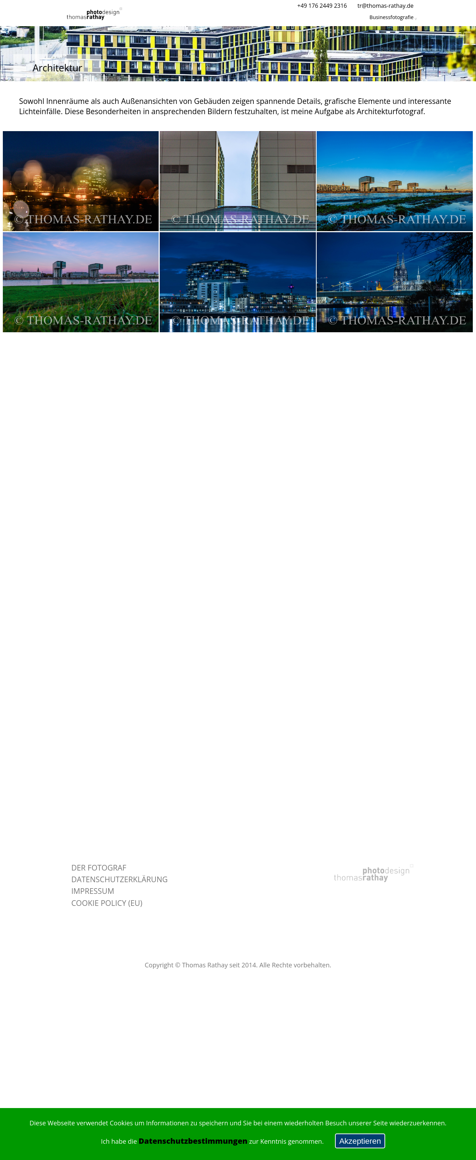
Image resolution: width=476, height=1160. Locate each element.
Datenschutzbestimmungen (193, 1141)
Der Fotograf (99, 867)
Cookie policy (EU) (106, 903)
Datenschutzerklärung (119, 879)
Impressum (92, 891)
